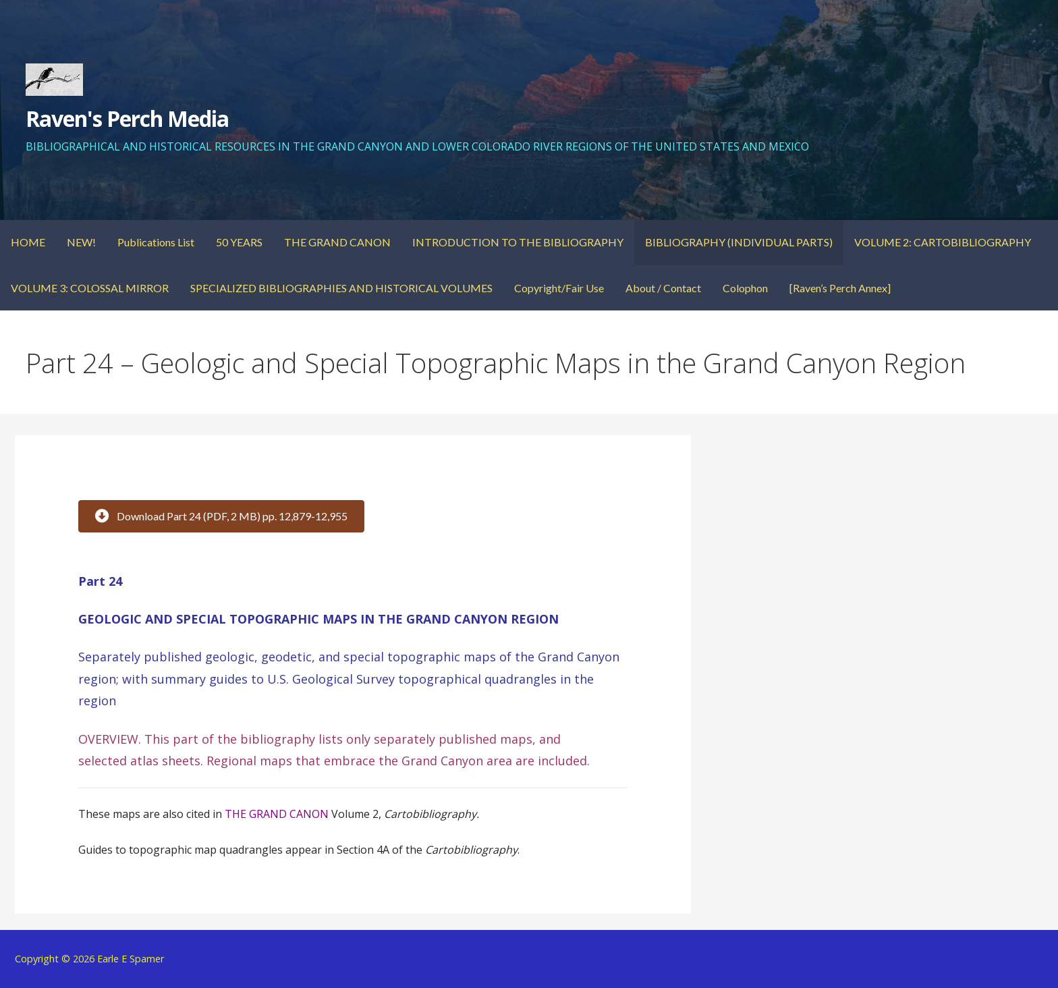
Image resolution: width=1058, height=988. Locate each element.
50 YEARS (239, 242)
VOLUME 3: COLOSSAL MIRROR (90, 287)
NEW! (81, 242)
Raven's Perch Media (127, 118)
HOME (28, 242)
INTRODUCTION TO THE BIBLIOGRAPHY (517, 242)
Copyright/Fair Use (559, 287)
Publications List (155, 242)
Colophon (745, 287)
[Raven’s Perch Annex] (840, 287)
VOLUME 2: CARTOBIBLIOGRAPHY (942, 242)
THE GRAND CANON (337, 242)
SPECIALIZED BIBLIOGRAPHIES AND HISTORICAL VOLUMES (341, 287)
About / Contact (663, 287)
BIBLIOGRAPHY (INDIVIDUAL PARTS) (739, 242)
